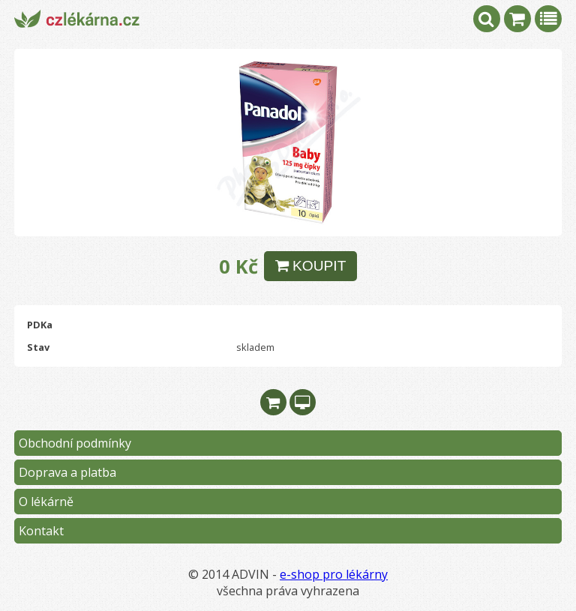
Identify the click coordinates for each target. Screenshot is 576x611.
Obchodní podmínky (75, 443)
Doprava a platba (67, 472)
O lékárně (46, 501)
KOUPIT (310, 266)
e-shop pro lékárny (334, 574)
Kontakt (41, 531)
